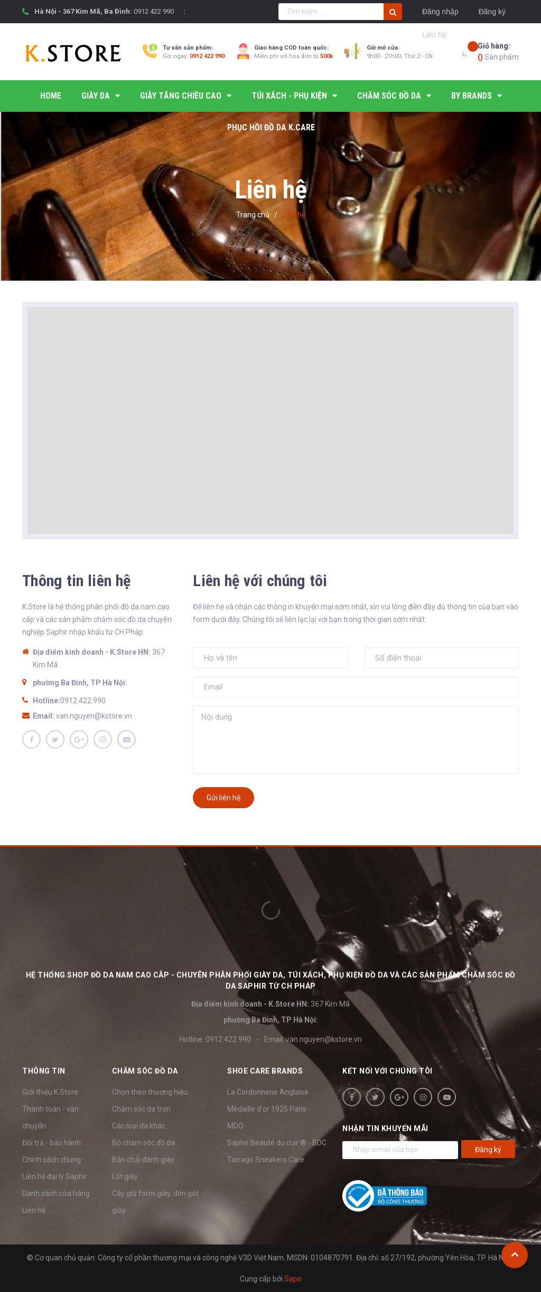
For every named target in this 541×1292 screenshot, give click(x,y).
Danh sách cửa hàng (56, 1193)
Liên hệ (33, 1210)
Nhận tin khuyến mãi (385, 1128)
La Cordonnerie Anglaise (268, 1092)
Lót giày (125, 1176)
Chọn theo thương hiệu (150, 1092)
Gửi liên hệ (223, 797)
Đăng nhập (440, 11)
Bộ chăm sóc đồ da (143, 1142)
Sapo (293, 1279)
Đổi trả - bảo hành (51, 1142)
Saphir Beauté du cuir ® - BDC (277, 1142)
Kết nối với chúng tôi (387, 1071)
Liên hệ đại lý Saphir (54, 1176)
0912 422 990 (154, 11)
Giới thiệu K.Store (50, 1092)
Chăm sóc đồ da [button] (145, 1071)
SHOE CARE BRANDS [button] (265, 1071)
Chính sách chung (51, 1159)
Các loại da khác (138, 1126)
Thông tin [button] (44, 1071)
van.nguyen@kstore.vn (94, 716)
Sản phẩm (498, 51)
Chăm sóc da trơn (141, 1109)
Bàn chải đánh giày (143, 1159)
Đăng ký (492, 11)
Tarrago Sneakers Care (265, 1159)
